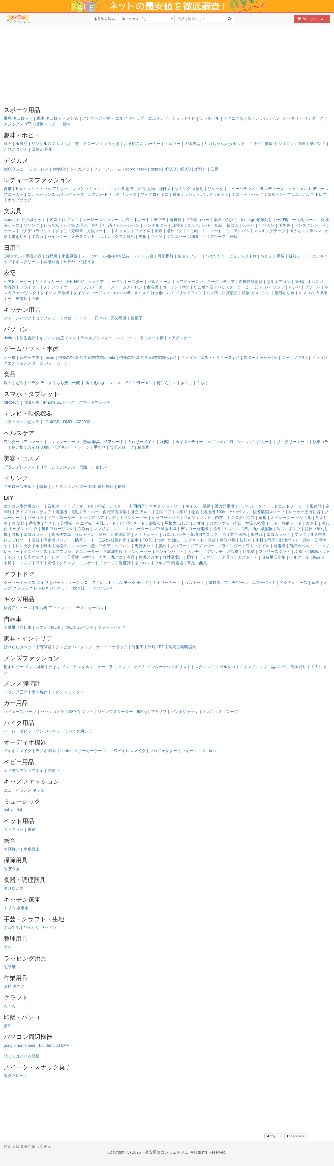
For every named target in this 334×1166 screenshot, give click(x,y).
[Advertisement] (167, 64)
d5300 (185, 169)
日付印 (177, 225)
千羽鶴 (282, 220)
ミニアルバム (238, 231)
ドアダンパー (202, 546)
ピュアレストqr (242, 256)
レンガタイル (27, 546)
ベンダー (55, 557)
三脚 (214, 169)
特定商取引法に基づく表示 (27, 1146)
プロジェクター (163, 751)
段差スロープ (121, 447)
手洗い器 (34, 256)
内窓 (219, 517)
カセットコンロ (77, 318)
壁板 (263, 517)
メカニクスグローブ (220, 712)
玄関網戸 (137, 506)
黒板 (143, 236)
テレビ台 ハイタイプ (73, 647)
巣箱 (31, 829)
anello (222, 194)
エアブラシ (61, 551)
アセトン (99, 467)
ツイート (274, 1136)
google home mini (19, 1045)
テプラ (160, 220)
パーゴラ (35, 517)
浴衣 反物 (146, 189)
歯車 (135, 540)
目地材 (249, 551)
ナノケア (96, 282)
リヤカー (210, 557)
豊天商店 (299, 667)
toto (160, 540)
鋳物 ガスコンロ (256, 293)
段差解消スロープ (269, 512)
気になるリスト (312, 19)
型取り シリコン (279, 144)
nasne (48, 357)
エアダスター (179, 338)
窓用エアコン (278, 282)
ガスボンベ (103, 588)
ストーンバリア (17, 318)
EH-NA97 (75, 282)
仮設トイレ (85, 534)
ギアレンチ (213, 551)
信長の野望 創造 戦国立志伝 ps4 (148, 357)
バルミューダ (159, 282)
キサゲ (255, 144)
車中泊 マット (80, 712)
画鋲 (158, 231)
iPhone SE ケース (59, 402)
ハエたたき (215, 256)
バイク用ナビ (80, 731)
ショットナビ (184, 118)
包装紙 (10, 967)
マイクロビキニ (154, 194)
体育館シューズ (17, 608)
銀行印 (98, 225)
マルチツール (236, 582)
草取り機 (228, 540)
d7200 (170, 169)
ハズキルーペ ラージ (71, 447)
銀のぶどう (14, 383)
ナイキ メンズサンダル (68, 667)
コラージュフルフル (57, 467)
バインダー (57, 236)
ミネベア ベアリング (97, 517)
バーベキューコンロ (70, 582)
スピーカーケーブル (92, 751)
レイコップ (275, 287)
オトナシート (146, 534)
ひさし (50, 523)
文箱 (8, 947)
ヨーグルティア (221, 282)
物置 (195, 512)
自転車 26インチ (78, 627)
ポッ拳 (10, 357)
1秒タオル (13, 256)
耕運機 (61, 512)
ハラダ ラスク (40, 383)
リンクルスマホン (47, 144)
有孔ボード (106, 523)
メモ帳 (192, 231)
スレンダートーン (63, 442)
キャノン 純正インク (57, 338)
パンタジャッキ (184, 712)
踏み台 (319, 557)
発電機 (279, 546)
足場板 (66, 523)
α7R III (200, 169)
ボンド (14, 557)
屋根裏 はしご (177, 523)
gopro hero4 (136, 169)
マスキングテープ (269, 231)
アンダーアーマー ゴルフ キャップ (113, 118)
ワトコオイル (258, 546)
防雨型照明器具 (182, 647)
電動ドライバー (85, 512)
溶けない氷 (14, 888)
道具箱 (228, 557)
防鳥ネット (320, 551)
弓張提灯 (166, 256)
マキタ (300, 534)
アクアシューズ (293, 582)
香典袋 (176, 220)
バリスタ (225, 287)
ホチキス (297, 231)
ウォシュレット (197, 517)
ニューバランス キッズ (24, 790)
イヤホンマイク (17, 751)
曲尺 (203, 563)
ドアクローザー (61, 517)
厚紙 (217, 220)
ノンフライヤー (57, 287)
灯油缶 (174, 540)
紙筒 (219, 225)
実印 (8, 1026)
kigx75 (212, 293)
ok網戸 (181, 512)
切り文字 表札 (234, 534)
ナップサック (19, 200)
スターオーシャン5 (260, 357)
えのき (99, 383)
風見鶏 (257, 534)
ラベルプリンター (96, 338)
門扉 (271, 540)
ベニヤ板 (84, 523)
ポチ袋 (284, 225)
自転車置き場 (115, 512)
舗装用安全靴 (273, 557)
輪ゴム (233, 225)
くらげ (202, 383)
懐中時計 (39, 692)
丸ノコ (117, 557)
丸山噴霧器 (263, 529)
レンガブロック (107, 529)
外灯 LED (156, 647)
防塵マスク (33, 557)
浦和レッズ (45, 124)
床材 (307, 540)
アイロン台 (144, 256)
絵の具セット (34, 220)
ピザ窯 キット (132, 523)
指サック (174, 231)
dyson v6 (122, 293)
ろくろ (10, 1006)
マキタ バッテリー (165, 506)
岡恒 (51, 563)
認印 (194, 236)
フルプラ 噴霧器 (168, 563)
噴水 (47, 546)
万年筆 (77, 231)
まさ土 (312, 523)
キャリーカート (167, 582)
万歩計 (165, 442)
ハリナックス (111, 236)
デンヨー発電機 (194, 529)
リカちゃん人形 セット (224, 144)
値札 (131, 236)
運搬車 (34, 523)
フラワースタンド (274, 551)
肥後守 (192, 557)
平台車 (105, 546)
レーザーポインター (100, 220)
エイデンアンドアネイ (23, 770)
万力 (103, 557)
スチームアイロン (127, 287)
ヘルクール (299, 557)
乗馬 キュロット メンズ (57, 118)
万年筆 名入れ (75, 225)
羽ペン (156, 236)
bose (213, 751)
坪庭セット (292, 523)
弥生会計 (27, 338)
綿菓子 (137, 318)
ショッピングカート (255, 442)
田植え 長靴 (41, 149)
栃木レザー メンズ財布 (24, 667)
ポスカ (37, 236)
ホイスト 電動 (197, 506)
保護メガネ (148, 557)
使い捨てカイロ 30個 (30, 447)
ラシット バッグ (198, 194)
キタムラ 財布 (121, 189)
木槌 (8, 563)
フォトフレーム (107, 169)
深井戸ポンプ (289, 529)
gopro (156, 169)
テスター (117, 506)
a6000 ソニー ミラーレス (26, 169)
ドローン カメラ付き (101, 144)
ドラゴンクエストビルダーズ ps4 (210, 357)
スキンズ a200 (220, 442)
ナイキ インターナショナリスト (162, 667)
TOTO (148, 540)
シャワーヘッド (165, 517)
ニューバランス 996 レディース (255, 189)
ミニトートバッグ (247, 194)
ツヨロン (123, 546)
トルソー (173, 144)
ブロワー (178, 546)
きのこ (186, 383)
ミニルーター (87, 551)
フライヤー (29, 287)
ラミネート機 (152, 338)
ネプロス (143, 563)
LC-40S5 (51, 422)
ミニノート (212, 231)
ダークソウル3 (294, 357)
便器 (35, 540)
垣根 (103, 534)
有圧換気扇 (18, 298)
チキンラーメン (139, 383)
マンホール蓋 (83, 546)
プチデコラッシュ (35, 231)
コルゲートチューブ (97, 563)
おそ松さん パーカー (142, 144)
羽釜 (35, 298)
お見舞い (12, 849)
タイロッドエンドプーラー (282, 506)
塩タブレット (16, 1076)
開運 (302, 144)
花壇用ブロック (204, 534)
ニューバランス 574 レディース (56, 194)
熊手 (39, 563)
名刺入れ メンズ (64, 220)
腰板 (16, 534)
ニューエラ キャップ (111, 667)
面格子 (61, 546)
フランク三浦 (16, 692)
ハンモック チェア (132, 582)
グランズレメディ (19, 467)
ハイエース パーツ (20, 712)
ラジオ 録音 (45, 751)
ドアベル (246, 506)
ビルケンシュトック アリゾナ (42, 189)
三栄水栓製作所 (113, 540)
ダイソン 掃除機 (54, 293)
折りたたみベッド (19, 647)
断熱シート (298, 256)
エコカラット (35, 534)
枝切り (245, 540)
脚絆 (162, 546)
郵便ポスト (289, 540)
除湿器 (10, 287)
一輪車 (65, 124)
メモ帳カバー (197, 220)
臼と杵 (101, 318)
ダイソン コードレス (91, 293)
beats (65, 751)
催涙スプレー (189, 256)
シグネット (194, 540)
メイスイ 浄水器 (148, 293)
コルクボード (199, 225)
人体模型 (192, 144)
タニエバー (176, 236)
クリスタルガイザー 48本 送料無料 (82, 486)
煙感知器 (51, 262)
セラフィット (47, 318)
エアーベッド (264, 582)
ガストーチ (248, 557)
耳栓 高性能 (14, 986)
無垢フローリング (57, 529)
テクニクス (233, 118)
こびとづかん (16, 149)
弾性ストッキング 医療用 (181, 189)
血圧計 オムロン (308, 282)
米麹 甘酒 (80, 383)
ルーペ (249, 225)
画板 (234, 236)
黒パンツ (279, 667)
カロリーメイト (141, 442)
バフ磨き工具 (165, 529)
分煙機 (52, 256)
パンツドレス (315, 194)
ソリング (31, 225)
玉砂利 (22, 144)
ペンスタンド (306, 225)
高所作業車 (61, 534)
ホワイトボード (136, 220)
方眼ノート (97, 231)
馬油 (83, 467)
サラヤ (69, 262)
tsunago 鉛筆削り (256, 220)
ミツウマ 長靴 (236, 529)
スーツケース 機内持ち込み (105, 256)
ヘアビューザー (17, 282)
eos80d (59, 169)
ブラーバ (312, 287)
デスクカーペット (92, 608)
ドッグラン (14, 829)
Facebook (295, 1136)
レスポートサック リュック (112, 194)
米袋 (212, 540)
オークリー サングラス (303, 118)
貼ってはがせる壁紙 (21, 1056)
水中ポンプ (239, 512)
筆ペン (315, 231)
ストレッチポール (263, 118)
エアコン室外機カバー (23, 506)
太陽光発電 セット (261, 523)
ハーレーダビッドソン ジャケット (34, 731)
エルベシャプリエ (283, 194)
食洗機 (152, 287)
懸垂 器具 (91, 442)
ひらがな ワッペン (40, 927)
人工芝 (73, 144)
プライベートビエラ (21, 422)
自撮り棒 (31, 402)
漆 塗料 (18, 523)
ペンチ (193, 551)
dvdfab (10, 338)
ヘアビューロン (189, 282)
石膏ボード (57, 506)
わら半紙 (51, 225)
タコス (115, 383)
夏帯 (8, 189)
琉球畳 (45, 647)
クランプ (67, 563)
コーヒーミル (249, 287)
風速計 (316, 506)
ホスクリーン (27, 262)
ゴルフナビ (158, 118)
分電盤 (73, 557)
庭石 (8, 144)
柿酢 (121, 486)
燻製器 (214, 582)
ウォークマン (193, 751)
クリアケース (214, 236)
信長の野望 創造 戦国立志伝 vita (86, 357)
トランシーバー (134, 517)
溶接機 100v (214, 512)
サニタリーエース (292, 442)
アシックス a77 (17, 124)
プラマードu (82, 506)
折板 (101, 506)
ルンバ (295, 287)
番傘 (176, 194)
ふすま (199, 523)
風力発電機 (224, 506)
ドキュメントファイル (131, 231)
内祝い (53, 770)
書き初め (20, 236)
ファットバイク (111, 627)
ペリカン (266, 225)
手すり (100, 447)
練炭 (315, 582)
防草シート (85, 540)
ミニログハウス (241, 517)
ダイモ (61, 231)
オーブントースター (126, 282)
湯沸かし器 (285, 293)
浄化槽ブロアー (57, 540)
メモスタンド (83, 236)
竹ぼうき (87, 262)
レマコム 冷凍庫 (313, 293)
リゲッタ (215, 189)
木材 (259, 540)
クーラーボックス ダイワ (26, 582)
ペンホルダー (155, 225)
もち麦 (62, 383)
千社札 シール (304, 220)
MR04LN (11, 402)
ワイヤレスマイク (130, 751)
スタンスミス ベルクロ (215, 667)
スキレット (102, 582)
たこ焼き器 (203, 287)
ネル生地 (12, 927)
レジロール (126, 338)
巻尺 (131, 557)
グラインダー (230, 546)
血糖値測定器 (251, 282)
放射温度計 (172, 557)
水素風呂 (69, 256)
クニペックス (35, 551)
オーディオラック (112, 647)
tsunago (11, 220)
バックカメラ (52, 712)
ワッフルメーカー (91, 287)
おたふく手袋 (272, 256)
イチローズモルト (19, 486)
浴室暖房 (230, 293)
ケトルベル (209, 118)
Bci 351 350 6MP (54, 1045)
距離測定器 (121, 534)
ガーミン (170, 287)
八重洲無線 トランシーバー (127, 551)
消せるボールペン (124, 225)
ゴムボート (194, 582)
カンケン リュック (88, 189)
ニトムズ (23, 563)
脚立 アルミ (141, 512)
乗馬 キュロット (18, 118)
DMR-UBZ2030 (76, 422)
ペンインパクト (169, 551)
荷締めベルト (301, 546)
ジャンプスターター (115, 712)
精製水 (143, 447)
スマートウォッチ (95, 402)
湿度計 (125, 563)
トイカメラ (80, 169)
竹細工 (138, 647)
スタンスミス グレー (69, 692)
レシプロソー (16, 540)
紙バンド (318, 144)
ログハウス (219, 523)
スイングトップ (253, 667)
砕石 (237, 523)
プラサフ (159, 712)
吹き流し (81, 588)
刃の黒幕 (119, 318)
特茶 (43, 486)
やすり (89, 557)
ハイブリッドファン (185, 293)
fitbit (185, 287)
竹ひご (231, 220)
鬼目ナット (144, 546)
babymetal (13, 810)
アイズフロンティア (33, 512)
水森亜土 (31, 849)
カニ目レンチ (174, 534)
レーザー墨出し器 (304, 512)
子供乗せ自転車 (17, 627)
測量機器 (318, 534)
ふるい (300, 551)
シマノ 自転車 (47, 627)
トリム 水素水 (16, 908)
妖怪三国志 (29, 357)
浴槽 (216, 529)
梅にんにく (167, 383)
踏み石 (83, 529)
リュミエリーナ (49, 282)
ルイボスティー (189, 442)
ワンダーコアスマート (23, 442)
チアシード (114, 442)
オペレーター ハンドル (291, 517)
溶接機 (233, 551)
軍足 (191, 563)
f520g (142, 712)
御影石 (155, 523)
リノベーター (137, 529)
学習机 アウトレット (53, 608)
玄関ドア (163, 512)
